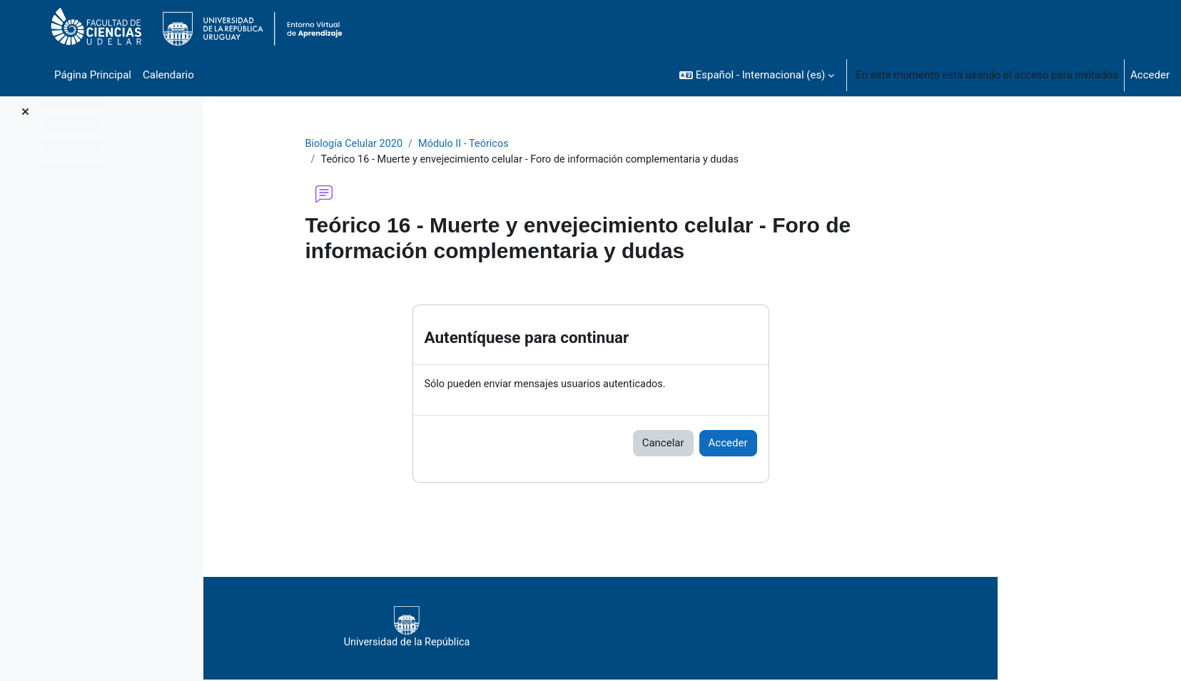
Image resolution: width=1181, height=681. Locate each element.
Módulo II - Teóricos (559, 144)
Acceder (1150, 74)
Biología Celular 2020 (446, 144)
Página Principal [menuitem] (92, 74)
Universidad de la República (621, 629)
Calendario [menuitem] (168, 74)
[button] (756, 74)
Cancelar (753, 445)
